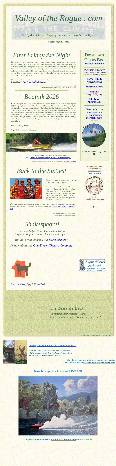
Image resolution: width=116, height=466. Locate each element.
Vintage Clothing (94, 82)
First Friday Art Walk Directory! (35, 82)
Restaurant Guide (94, 63)
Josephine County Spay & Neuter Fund (28, 284)
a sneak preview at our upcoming (94, 115)
